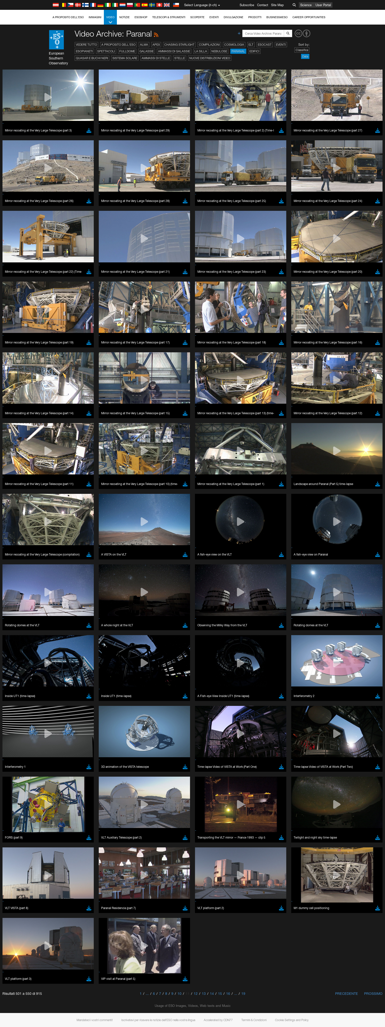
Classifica (302, 50)
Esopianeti (84, 51)
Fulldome (127, 51)
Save (54, 922)
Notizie (124, 17)
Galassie (146, 51)
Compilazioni (209, 44)
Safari (57, 849)
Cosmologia (234, 44)
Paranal (238, 51)
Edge (56, 840)
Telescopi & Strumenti (168, 17)
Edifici (254, 51)
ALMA (144, 44)
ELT (250, 44)
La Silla (200, 51)
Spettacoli (106, 51)
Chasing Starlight (179, 44)
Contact (262, 5)
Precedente (346, 993)
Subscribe (247, 5)
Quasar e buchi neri (92, 58)
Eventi (214, 17)
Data (305, 56)
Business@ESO (277, 17)
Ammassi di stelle (156, 58)
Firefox (57, 845)
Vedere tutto (86, 44)
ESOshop (141, 17)
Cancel (78, 922)
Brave (57, 831)
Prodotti (254, 17)
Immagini (95, 17)
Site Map (277, 5)
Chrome (58, 836)
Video (110, 20)
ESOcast (265, 44)
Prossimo (373, 993)
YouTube (49, 745)
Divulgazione (233, 17)
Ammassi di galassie (174, 51)
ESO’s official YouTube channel (154, 745)
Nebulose (219, 51)
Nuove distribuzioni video (209, 58)
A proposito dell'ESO (68, 17)
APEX (156, 44)
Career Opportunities (308, 17)
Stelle (179, 58)
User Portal (323, 5)
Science (306, 5)
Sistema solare (124, 58)
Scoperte (197, 17)
